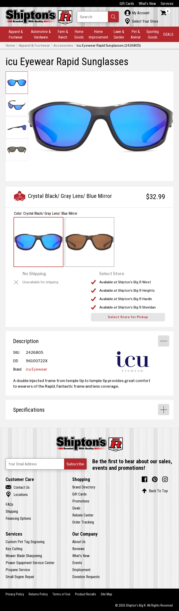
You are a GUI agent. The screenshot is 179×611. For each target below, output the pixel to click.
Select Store (111, 273)
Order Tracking (83, 522)
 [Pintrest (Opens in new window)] (155, 479)
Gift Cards (127, 3)
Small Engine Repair (20, 576)
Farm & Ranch (63, 34)
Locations (17, 494)
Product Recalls (85, 594)
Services (167, 3)
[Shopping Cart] (165, 13)
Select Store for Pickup (128, 317)
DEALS (168, 34)
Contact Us (18, 487)
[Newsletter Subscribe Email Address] (46, 464)
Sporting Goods (152, 34)
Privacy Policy (15, 594)
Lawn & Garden (119, 34)
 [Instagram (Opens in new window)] (165, 479)
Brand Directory (83, 487)
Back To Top (155, 490)
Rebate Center (82, 515)
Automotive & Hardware (41, 34)
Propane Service (18, 569)
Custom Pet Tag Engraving (25, 541)
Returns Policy (38, 594)
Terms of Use (61, 594)
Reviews (78, 548)
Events (77, 562)
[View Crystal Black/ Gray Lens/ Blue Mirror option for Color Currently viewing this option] (38, 242)
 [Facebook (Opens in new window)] (144, 479)
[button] (113, 16)
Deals (76, 508)
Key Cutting (14, 548)
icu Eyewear (36, 369)
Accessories (63, 45)
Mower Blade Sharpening (24, 555)
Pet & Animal (135, 34)
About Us (79, 541)
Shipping (12, 511)
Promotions (80, 501)
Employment (81, 569)
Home (10, 45)
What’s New (147, 3)
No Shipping (34, 273)
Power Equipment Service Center (30, 562)
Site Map (106, 594)
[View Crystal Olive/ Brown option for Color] (89, 242)
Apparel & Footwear (16, 34)
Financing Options (18, 518)
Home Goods (79, 34)
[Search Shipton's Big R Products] (98, 16)
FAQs (9, 504)
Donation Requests (86, 576)
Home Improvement (98, 34)
